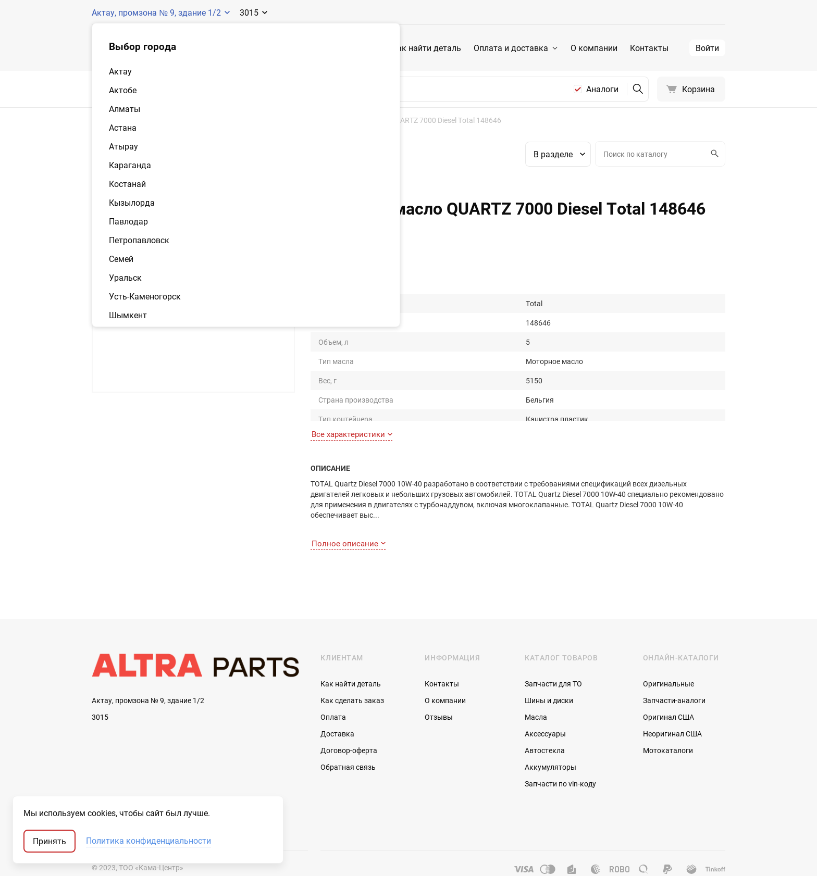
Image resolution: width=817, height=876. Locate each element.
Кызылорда (132, 202)
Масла (536, 696)
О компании (594, 48)
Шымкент (128, 315)
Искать (713, 153)
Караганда (130, 165)
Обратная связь (348, 746)
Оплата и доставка (511, 48)
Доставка (337, 713)
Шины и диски (549, 679)
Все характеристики (352, 422)
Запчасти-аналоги (674, 679)
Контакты (649, 48)
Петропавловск (139, 240)
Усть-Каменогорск (145, 296)
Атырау (123, 146)
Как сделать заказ (352, 679)
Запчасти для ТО (553, 663)
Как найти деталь (426, 48)
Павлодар (128, 221)
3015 (100, 696)
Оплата (333, 696)
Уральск (125, 277)
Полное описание (349, 522)
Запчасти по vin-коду (560, 763)
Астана (123, 127)
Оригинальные (668, 663)
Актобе (123, 90)
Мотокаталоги (668, 729)
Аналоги (602, 89)
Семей (121, 259)
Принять (49, 841)
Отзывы (439, 696)
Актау (120, 71)
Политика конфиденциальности (148, 841)
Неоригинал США (672, 713)
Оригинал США (668, 696)
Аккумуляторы (550, 746)
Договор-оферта (348, 729)
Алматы (124, 109)
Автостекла (545, 729)
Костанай (127, 184)
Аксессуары (545, 713)
